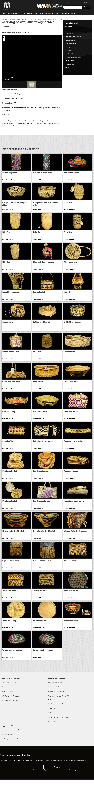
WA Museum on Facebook (11, 704)
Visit (20, 13)
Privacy (48, 775)
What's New (28, 13)
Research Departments (56, 691)
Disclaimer (68, 775)
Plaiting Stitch (70, 54)
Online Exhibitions (54, 721)
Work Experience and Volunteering (14, 747)
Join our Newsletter (8, 743)
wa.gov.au (6, 775)
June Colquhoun (70, 64)
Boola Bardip (12, 13)
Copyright (57, 775)
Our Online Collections (56, 695)
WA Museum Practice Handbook (59, 726)
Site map (70, 3)
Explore (24, 19)
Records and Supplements (57, 700)
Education (49, 13)
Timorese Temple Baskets (73, 37)
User (77, 775)
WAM (11, 19)
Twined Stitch (70, 61)
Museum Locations (8, 695)
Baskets (67, 67)
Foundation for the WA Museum (13, 738)
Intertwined (33, 19)
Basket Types (68, 26)
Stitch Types (68, 47)
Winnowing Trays (71, 43)
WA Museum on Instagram (11, 709)
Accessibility (77, 3)
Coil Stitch (69, 50)
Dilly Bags (69, 30)
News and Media (7, 700)
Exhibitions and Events (9, 691)
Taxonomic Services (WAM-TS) (58, 704)
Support (65, 13)
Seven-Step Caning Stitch (73, 57)
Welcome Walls (53, 730)
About (57, 13)
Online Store (74, 13)
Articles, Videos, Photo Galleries (59, 712)
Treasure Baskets (71, 40)
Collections (38, 13)
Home (4, 13)
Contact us (85, 3)
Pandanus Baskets (71, 33)
